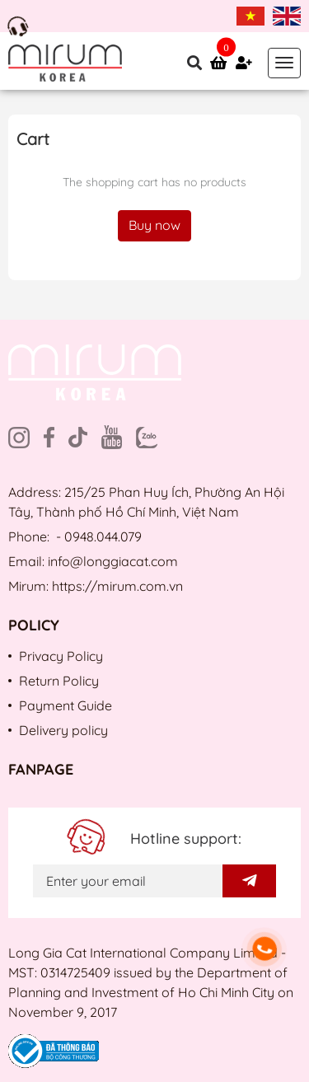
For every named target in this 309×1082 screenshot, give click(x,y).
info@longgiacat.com (113, 561)
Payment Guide (65, 705)
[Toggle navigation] (284, 63)
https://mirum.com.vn (117, 586)
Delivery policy (63, 730)
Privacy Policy (61, 656)
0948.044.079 (103, 536)
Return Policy (59, 680)
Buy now (154, 225)
